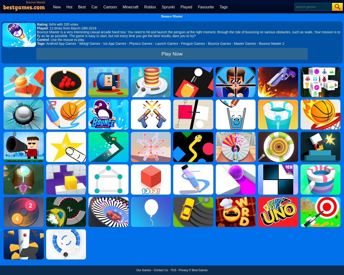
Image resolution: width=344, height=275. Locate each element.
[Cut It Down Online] (66, 133)
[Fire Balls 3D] (151, 68)
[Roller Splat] (236, 166)
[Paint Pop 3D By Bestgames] (236, 133)
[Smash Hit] (24, 101)
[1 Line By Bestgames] (108, 166)
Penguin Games (193, 43)
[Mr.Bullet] (236, 68)
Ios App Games (114, 43)
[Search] (313, 7)
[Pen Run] (193, 166)
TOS (173, 270)
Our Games (143, 270)
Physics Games (140, 43)
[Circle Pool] (66, 68)
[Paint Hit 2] (278, 101)
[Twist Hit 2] (24, 166)
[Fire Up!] (193, 68)
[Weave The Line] (151, 133)
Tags (224, 7)
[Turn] (108, 133)
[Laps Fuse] (24, 198)
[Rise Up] (151, 198)
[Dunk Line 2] (66, 101)
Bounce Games (219, 43)
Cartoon (110, 7)
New (57, 7)
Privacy (183, 270)
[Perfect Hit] (108, 198)
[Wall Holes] (66, 166)
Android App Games (61, 43)
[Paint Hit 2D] (278, 133)
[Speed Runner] (66, 198)
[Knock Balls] (24, 68)
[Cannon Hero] (108, 68)
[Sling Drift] (193, 198)
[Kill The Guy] (24, 133)
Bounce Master (172, 16)
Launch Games (166, 43)
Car (94, 7)
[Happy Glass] (236, 101)
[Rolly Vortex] (66, 231)
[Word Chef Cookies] (236, 198)
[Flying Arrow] (321, 198)
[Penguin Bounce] (108, 101)
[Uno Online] (278, 198)
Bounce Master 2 (271, 43)
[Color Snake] (193, 133)
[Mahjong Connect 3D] (321, 68)
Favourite (206, 7)
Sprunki (168, 7)
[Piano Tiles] (278, 166)
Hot (69, 7)
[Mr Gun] (321, 133)
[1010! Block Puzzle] (151, 166)
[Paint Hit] (321, 166)
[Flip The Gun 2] (278, 68)
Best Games (200, 270)
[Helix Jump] (24, 231)
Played (186, 7)
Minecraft (131, 7)
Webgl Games (89, 43)
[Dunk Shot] (321, 101)
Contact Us (161, 270)
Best (82, 7)
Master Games (245, 43)
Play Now (172, 53)
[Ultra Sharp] (193, 101)
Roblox (150, 7)
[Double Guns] (151, 101)
